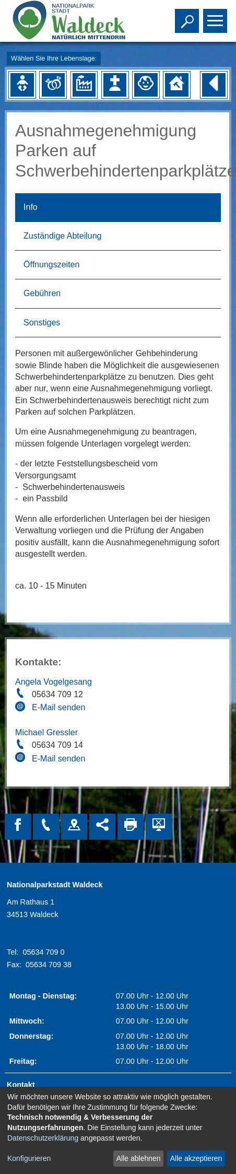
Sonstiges (41, 322)
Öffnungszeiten (51, 264)
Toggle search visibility (188, 16)
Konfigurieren (29, 1158)
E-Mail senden (58, 707)
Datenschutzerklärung (42, 1138)
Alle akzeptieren (196, 1158)
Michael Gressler (46, 732)
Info (30, 207)
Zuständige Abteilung (62, 235)
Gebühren (42, 293)
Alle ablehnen (138, 1158)
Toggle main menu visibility (216, 16)
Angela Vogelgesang (53, 681)
